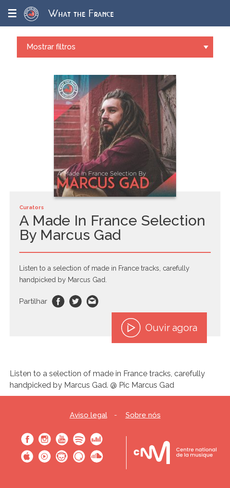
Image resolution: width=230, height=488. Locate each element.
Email (93, 301)
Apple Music (27, 456)
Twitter (75, 301)
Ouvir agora (159, 327)
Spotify (79, 439)
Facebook (58, 301)
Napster (62, 456)
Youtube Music (44, 456)
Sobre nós (143, 415)
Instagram (44, 439)
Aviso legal (88, 415)
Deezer (96, 439)
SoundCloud (96, 456)
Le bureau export (175, 452)
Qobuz (79, 456)
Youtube (62, 439)
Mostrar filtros (51, 46)
